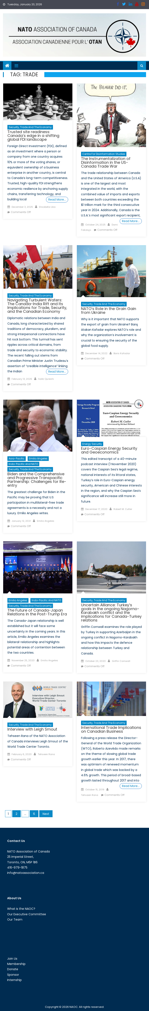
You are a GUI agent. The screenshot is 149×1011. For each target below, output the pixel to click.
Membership (16, 964)
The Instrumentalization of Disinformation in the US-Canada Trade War (105, 162)
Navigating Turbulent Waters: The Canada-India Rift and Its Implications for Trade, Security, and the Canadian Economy (37, 305)
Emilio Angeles (38, 458)
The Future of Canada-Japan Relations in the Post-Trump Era (37, 612)
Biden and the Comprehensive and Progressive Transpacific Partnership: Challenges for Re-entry (36, 479)
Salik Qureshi (46, 379)
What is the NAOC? (21, 909)
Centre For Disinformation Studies (103, 154)
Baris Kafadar (122, 353)
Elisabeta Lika (47, 207)
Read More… (57, 199)
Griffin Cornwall (121, 661)
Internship (14, 980)
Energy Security (92, 444)
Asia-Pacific (16, 458)
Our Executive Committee (26, 914)
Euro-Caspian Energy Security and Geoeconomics (109, 450)
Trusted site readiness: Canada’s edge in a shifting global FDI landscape (33, 135)
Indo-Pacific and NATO (23, 464)
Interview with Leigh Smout (32, 729)
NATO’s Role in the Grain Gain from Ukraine (108, 310)
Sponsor (13, 975)
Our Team (14, 919)
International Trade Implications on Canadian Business (111, 729)
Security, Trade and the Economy (30, 127)
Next (46, 814)
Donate (12, 969)
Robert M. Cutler (123, 509)
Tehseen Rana (46, 754)
